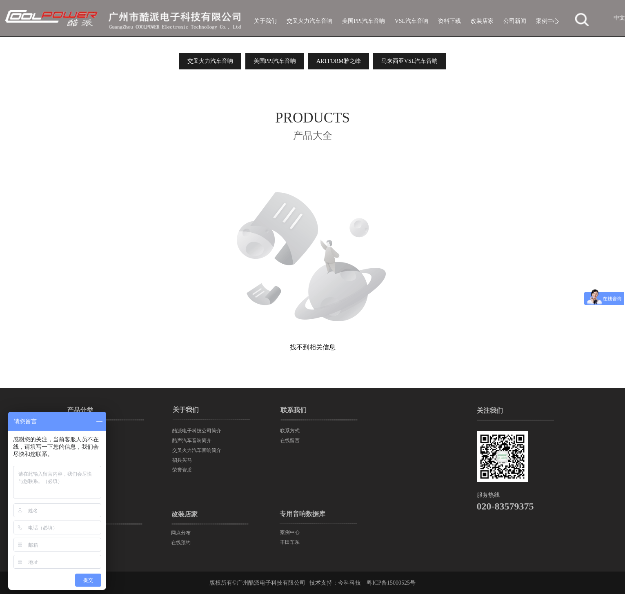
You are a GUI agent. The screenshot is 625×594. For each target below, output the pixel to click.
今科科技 (349, 583)
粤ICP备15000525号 (391, 583)
